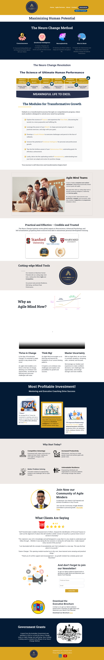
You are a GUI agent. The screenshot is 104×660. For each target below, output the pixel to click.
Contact (74, 7)
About (68, 7)
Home (52, 7)
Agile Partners (60, 7)
